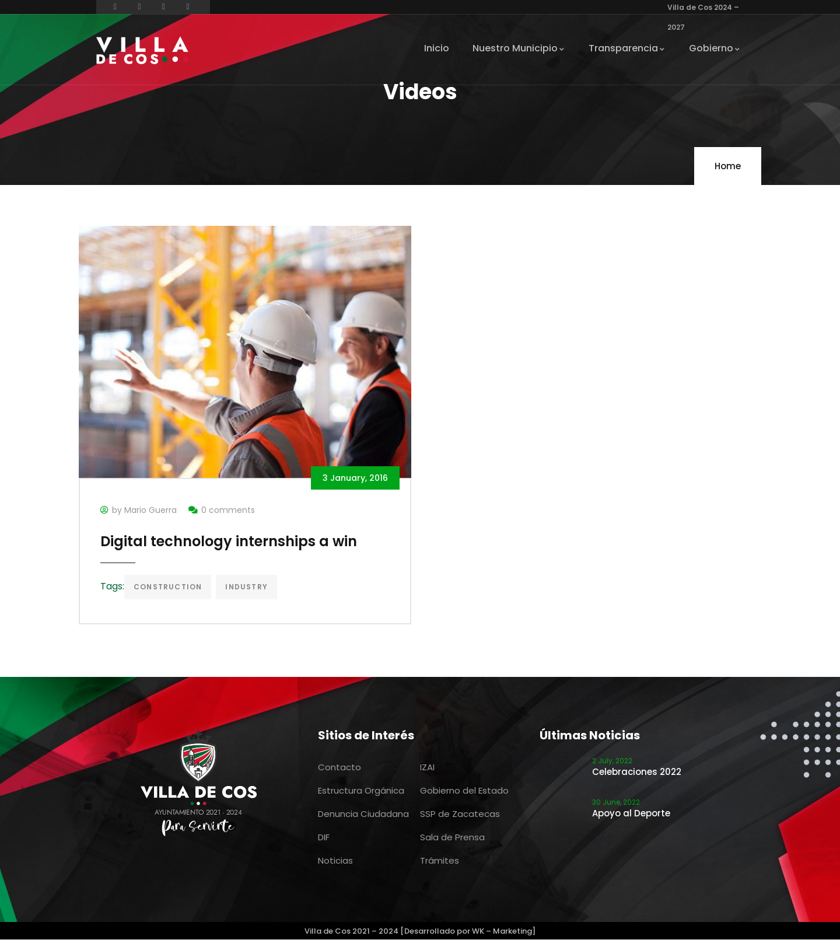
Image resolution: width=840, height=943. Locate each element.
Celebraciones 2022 (636, 775)
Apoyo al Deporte (631, 817)
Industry (248, 589)
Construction (169, 589)
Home (728, 166)
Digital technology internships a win (230, 543)
